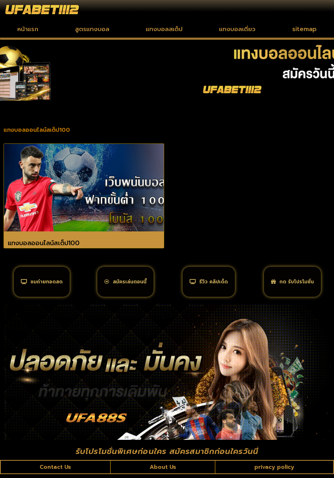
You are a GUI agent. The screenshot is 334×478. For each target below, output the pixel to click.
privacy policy (274, 470)
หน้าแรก (27, 29)
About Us (163, 470)
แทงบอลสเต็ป (164, 29)
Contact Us (55, 470)
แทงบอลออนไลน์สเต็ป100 (44, 243)
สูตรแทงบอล (92, 29)
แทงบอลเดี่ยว (237, 29)
